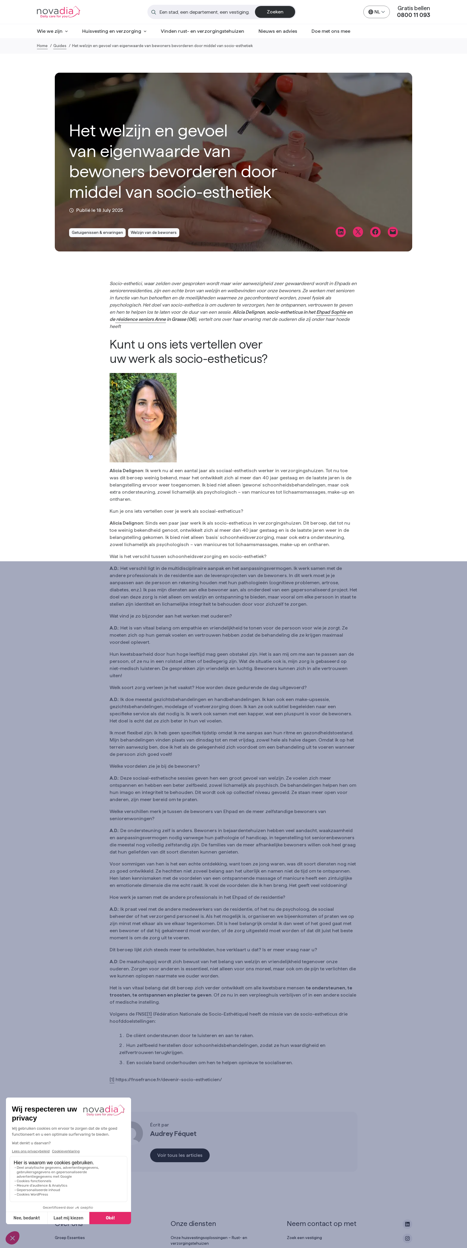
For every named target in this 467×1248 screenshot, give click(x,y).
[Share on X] (358, 232)
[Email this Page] (393, 232)
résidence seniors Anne (140, 319)
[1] (149, 1014)
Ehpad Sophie (331, 312)
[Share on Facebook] (375, 232)
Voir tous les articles (180, 1155)
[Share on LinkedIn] (341, 232)
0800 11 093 (413, 15)
